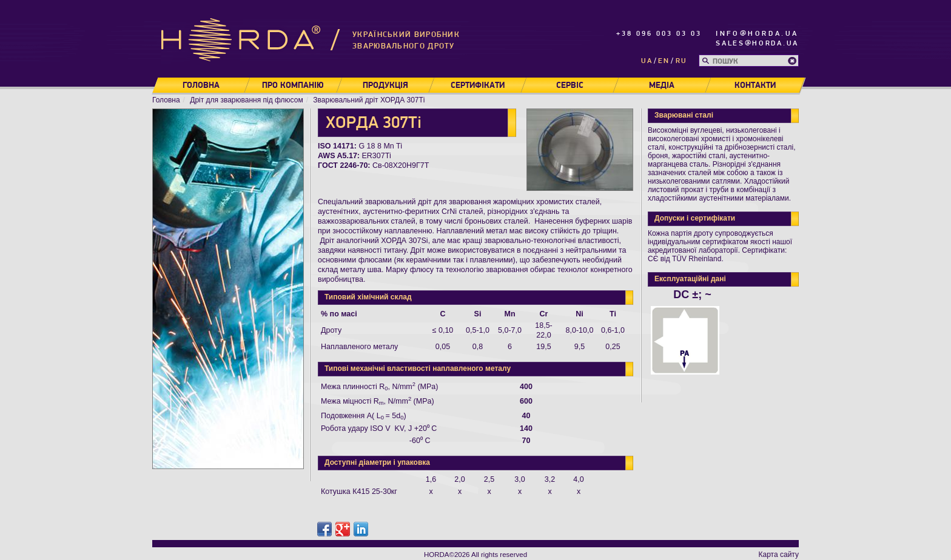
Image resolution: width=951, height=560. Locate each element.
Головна (201, 85)
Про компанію (293, 85)
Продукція (385, 85)
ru (681, 60)
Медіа (661, 85)
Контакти (755, 85)
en (664, 60)
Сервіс (569, 85)
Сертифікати (478, 85)
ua (647, 60)
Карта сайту (779, 554)
